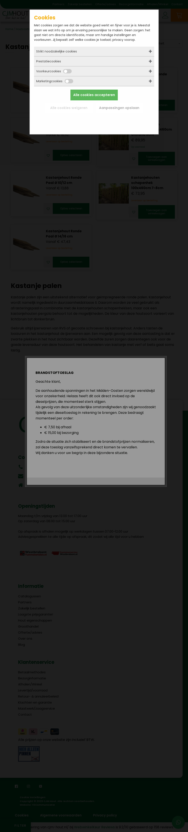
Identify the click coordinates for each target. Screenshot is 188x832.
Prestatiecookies (48, 61)
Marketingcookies (54, 81)
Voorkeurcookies (54, 71)
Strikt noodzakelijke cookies (56, 51)
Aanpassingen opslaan (119, 108)
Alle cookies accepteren (94, 95)
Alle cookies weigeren (68, 108)
